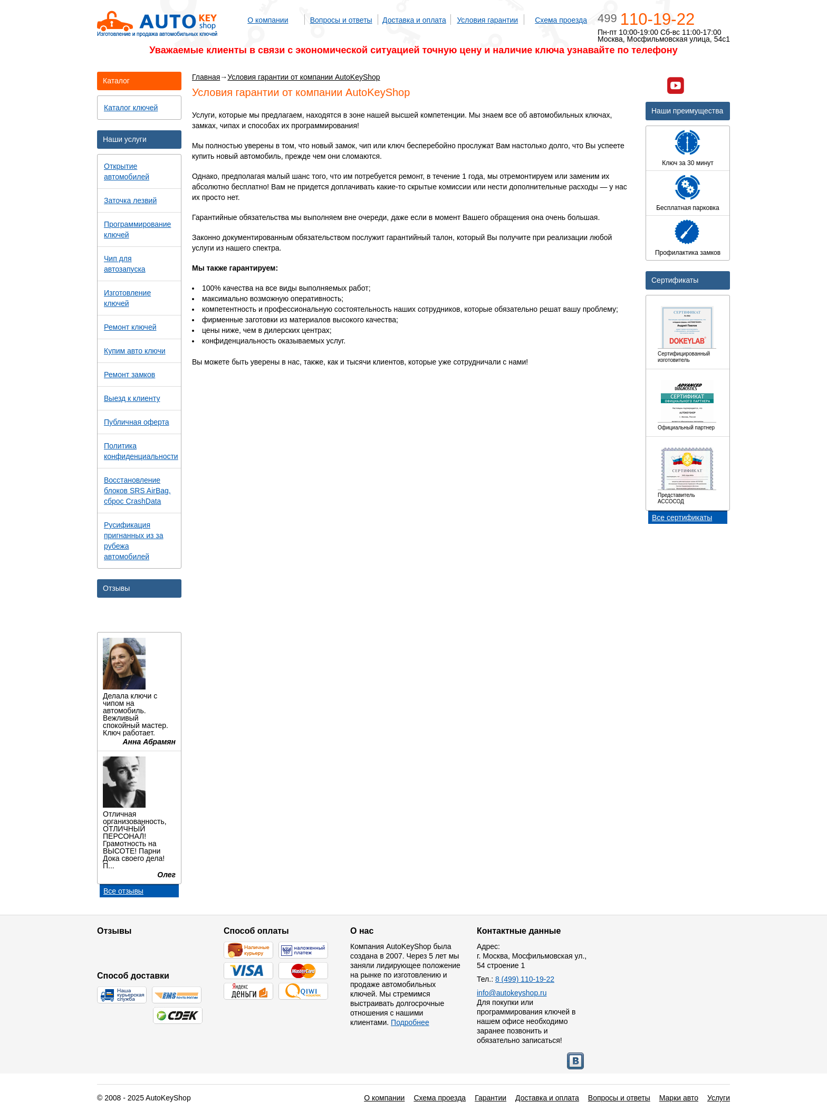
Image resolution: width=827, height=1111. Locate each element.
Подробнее (410, 1022)
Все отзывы (123, 891)
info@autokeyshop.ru (512, 993)
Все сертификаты (682, 517)
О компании (267, 20)
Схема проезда (561, 20)
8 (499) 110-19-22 (524, 979)
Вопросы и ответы (341, 20)
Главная (206, 77)
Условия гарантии (487, 20)
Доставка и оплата (414, 20)
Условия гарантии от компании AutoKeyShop (303, 77)
